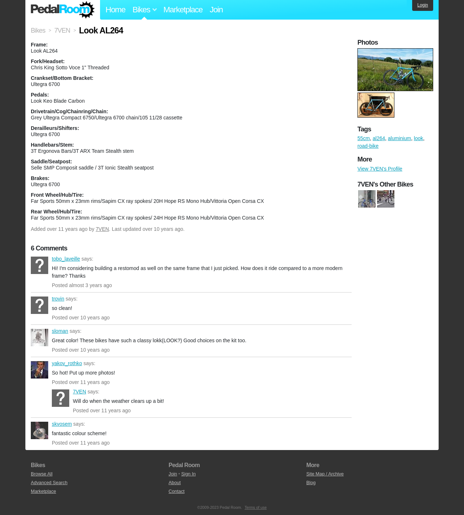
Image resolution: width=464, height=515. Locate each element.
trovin (39, 305)
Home (115, 9)
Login (422, 5)
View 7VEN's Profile (379, 169)
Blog (311, 482)
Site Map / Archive (325, 474)
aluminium (399, 138)
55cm (363, 138)
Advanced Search (49, 482)
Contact (177, 491)
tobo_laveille (39, 265)
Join (216, 9)
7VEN (102, 229)
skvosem (39, 430)
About (175, 482)
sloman (39, 337)
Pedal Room (63, 10)
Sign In (188, 474)
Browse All (42, 474)
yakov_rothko (39, 370)
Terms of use (256, 507)
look (418, 138)
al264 (379, 138)
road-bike (367, 146)
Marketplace (183, 9)
